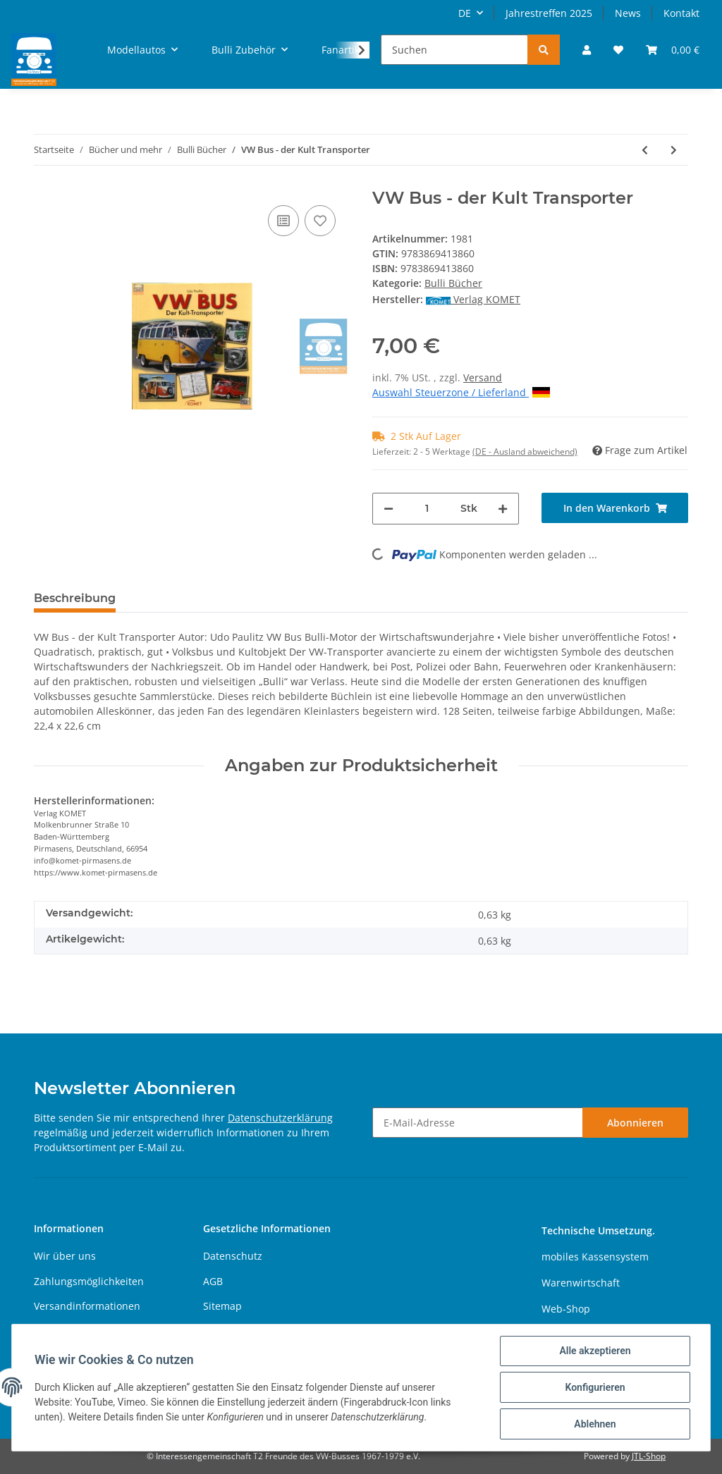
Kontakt (681, 13)
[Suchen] (454, 50)
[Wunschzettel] (618, 49)
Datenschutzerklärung (280, 1117)
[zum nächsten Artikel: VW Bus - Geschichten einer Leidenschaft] (673, 150)
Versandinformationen (87, 1306)
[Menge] (427, 508)
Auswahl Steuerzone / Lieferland (461, 392)
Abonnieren (635, 1122)
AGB (213, 1281)
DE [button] (464, 13)
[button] (586, 49)
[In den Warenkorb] (615, 508)
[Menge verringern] (388, 508)
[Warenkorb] (673, 49)
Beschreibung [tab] (75, 598)
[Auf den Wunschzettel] (320, 220)
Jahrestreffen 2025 (549, 13)
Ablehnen (595, 1424)
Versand (482, 377)
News (628, 13)
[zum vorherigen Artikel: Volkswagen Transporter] (644, 150)
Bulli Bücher (453, 283)
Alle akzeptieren (594, 1350)
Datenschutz (232, 1256)
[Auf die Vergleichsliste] (283, 220)
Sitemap (222, 1306)
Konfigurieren (595, 1387)
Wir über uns (65, 1256)
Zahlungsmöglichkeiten (89, 1281)
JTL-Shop (649, 1456)
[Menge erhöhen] (502, 508)
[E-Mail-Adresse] (477, 1122)
